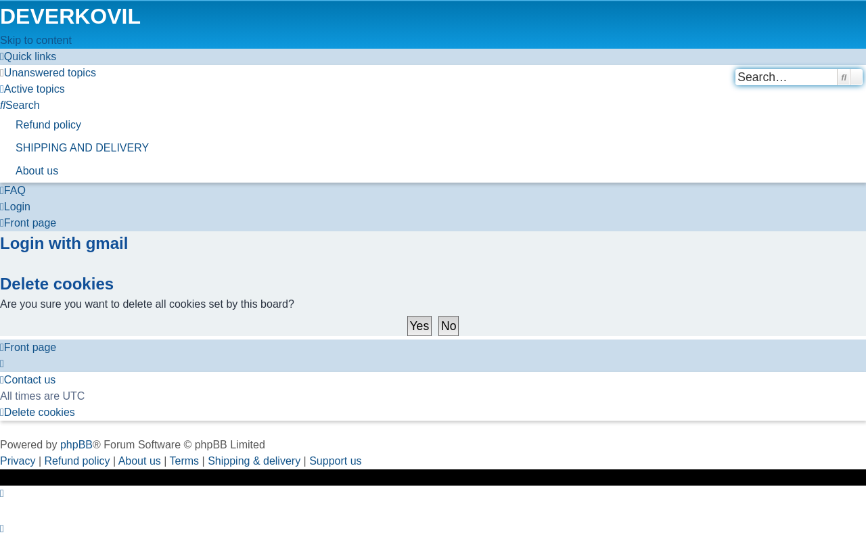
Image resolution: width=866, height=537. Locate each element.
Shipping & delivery (254, 461)
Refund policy (79, 461)
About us (141, 461)
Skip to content (36, 40)
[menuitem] (48, 72)
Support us (335, 461)
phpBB (76, 444)
